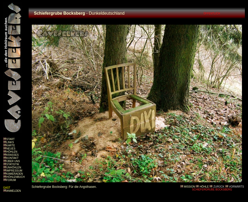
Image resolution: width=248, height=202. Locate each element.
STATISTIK (12, 164)
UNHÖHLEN (13, 167)
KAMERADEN (14, 173)
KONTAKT (12, 158)
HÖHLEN (11, 151)
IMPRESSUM (14, 170)
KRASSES (12, 154)
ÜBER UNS (13, 161)
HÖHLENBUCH (15, 177)
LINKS (10, 142)
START (10, 139)
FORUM (11, 180)
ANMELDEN (13, 190)
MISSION (189, 186)
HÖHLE (204, 186)
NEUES (10, 148)
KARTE (10, 145)
